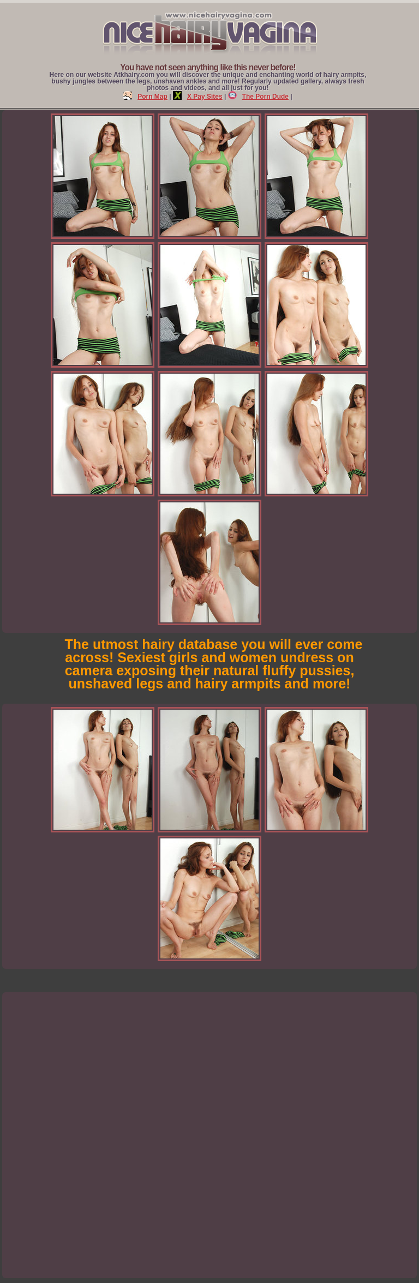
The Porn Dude (258, 96)
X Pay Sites (198, 96)
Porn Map (145, 96)
